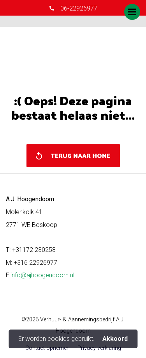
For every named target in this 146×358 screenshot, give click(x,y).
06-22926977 (78, 8)
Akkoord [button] (115, 338)
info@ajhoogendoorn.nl (42, 275)
